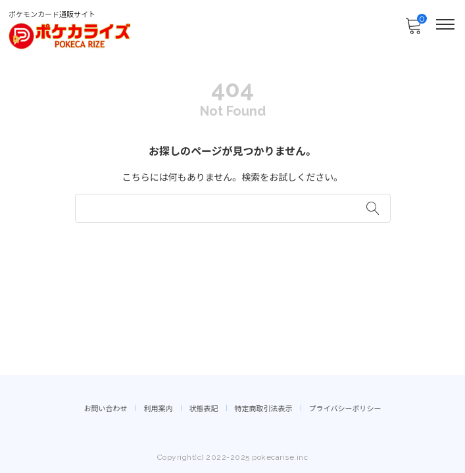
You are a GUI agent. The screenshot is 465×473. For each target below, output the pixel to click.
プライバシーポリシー (345, 409)
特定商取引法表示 (264, 409)
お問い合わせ (106, 409)
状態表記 (203, 409)
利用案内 (158, 409)
